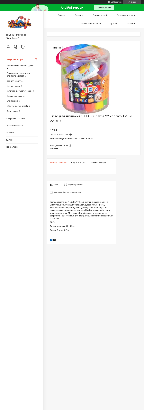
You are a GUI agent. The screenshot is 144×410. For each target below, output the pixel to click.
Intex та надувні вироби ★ (19, 106)
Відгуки (9, 140)
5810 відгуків (116, 2)
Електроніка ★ (13, 101)
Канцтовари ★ (13, 111)
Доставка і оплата (14, 126)
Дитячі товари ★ (14, 86)
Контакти (10, 133)
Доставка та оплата (126, 15)
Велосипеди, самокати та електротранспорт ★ (18, 74)
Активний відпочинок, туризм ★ (20, 66)
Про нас (113, 23)
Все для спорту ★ (15, 81)
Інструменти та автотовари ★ (20, 91)
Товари (78, 15)
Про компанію (12, 147)
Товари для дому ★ (16, 96)
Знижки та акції (100, 15)
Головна (61, 15)
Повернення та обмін (15, 118)
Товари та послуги (14, 59)
